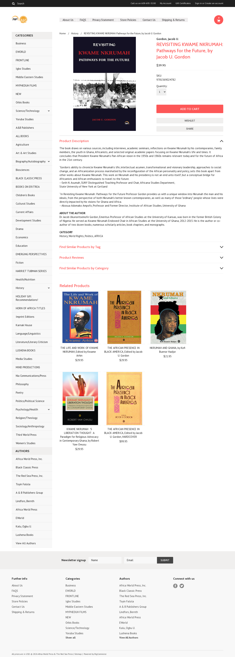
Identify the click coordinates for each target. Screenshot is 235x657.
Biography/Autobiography (31, 161)
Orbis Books (23, 102)
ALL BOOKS (22, 136)
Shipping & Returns (173, 20)
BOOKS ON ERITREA (28, 186)
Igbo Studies (23, 68)
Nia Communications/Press (31, 375)
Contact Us (149, 20)
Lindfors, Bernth (25, 501)
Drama (19, 229)
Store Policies (128, 20)
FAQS (83, 20)
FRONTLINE (22, 60)
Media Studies (24, 359)
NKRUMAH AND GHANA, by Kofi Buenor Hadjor (167, 349)
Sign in (198, 3)
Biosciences (22, 170)
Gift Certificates (183, 3)
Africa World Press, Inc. (29, 459)
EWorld (20, 518)
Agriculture (22, 144)
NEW (18, 94)
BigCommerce (100, 654)
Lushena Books (24, 535)
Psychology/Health (27, 409)
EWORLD (21, 52)
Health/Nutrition (25, 279)
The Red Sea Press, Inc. (29, 476)
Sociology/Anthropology (30, 426)
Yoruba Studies (25, 119)
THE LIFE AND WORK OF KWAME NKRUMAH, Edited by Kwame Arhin (79, 351)
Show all (70, 637)
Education (22, 245)
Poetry (19, 392)
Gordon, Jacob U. (167, 39)
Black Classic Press (27, 467)
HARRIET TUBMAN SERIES (31, 271)
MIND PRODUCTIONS (28, 367)
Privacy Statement (103, 20)
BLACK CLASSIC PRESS (29, 178)
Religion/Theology (26, 418)
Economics (22, 237)
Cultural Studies (25, 203)
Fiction (20, 262)
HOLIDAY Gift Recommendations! (27, 298)
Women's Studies (25, 443)
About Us (68, 20)
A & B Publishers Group (29, 492)
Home (62, 33)
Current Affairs (24, 212)
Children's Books (25, 195)
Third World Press (26, 434)
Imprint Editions (25, 316)
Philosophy (22, 384)
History (20, 288)
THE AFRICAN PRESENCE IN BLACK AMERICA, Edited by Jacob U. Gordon (123, 351)
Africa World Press (26, 509)
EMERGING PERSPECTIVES (31, 254)
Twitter (182, 586)
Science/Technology (27, 111)
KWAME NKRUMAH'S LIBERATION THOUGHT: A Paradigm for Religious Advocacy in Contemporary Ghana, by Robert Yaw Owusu (79, 436)
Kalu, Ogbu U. (24, 526)
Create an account (214, 3)
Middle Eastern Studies (29, 77)
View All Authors (26, 543)
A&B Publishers (25, 127)
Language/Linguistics (28, 333)
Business (21, 43)
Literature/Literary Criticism (32, 342)
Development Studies (28, 220)
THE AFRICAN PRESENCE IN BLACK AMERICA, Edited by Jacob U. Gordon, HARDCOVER (123, 432)
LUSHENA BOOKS (25, 350)
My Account (165, 3)
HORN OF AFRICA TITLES (30, 308)
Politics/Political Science (30, 401)
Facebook (175, 586)
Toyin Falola (23, 484)
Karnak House (24, 325)
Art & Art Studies (26, 153)
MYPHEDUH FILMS (26, 85)
